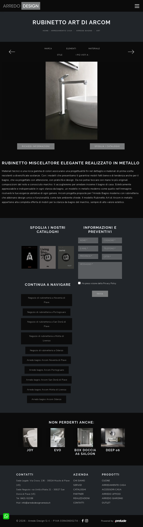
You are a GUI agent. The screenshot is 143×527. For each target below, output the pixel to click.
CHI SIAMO (79, 480)
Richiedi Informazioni (36, 146)
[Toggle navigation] (137, 6)
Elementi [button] (71, 48)
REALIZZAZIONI (81, 498)
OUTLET (106, 502)
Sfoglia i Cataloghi (107, 146)
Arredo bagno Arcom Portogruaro (46, 369)
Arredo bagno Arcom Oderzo (47, 399)
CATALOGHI (79, 489)
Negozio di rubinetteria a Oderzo (46, 350)
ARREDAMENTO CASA (114, 485)
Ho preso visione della (99, 283)
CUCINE (106, 480)
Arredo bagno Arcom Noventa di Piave (46, 360)
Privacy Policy (109, 283)
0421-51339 (26, 498)
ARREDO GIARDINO (112, 498)
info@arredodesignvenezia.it (36, 502)
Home (46, 31)
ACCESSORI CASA (111, 489)
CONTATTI (78, 502)
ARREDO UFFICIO (111, 494)
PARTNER (78, 494)
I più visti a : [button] (83, 55)
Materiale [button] (94, 48)
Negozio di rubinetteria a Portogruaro (46, 312)
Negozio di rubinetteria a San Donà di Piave (46, 324)
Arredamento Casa (61, 31)
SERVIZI (77, 485)
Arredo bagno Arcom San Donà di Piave (46, 379)
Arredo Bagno (84, 31)
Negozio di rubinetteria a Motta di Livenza (46, 338)
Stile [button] (59, 55)
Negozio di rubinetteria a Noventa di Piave (46, 300)
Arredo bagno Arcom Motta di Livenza (46, 389)
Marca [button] (48, 48)
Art (98, 31)
